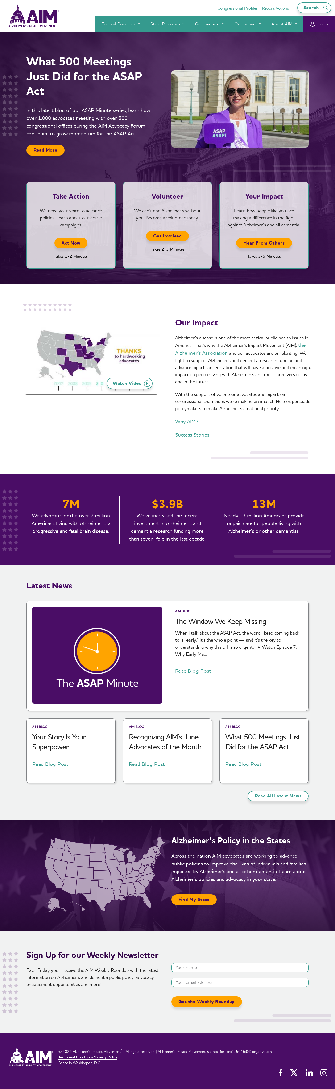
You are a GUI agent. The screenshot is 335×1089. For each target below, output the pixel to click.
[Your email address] (240, 982)
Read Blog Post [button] (193, 670)
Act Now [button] (71, 243)
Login (319, 24)
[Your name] (240, 967)
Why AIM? (186, 421)
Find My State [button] (194, 899)
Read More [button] (45, 150)
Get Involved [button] (167, 236)
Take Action (71, 196)
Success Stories (192, 434)
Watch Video (132, 383)
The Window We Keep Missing (220, 621)
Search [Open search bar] (316, 7)
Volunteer (167, 196)
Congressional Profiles (237, 8)
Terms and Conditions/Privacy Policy (87, 1057)
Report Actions (275, 8)
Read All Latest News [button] (278, 796)
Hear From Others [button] (264, 243)
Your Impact (264, 196)
